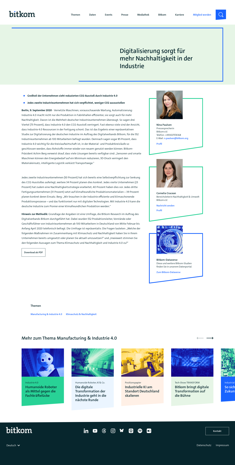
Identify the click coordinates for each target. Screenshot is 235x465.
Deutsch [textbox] (11, 445)
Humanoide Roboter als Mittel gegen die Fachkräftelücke (41, 391)
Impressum (222, 445)
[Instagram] (113, 433)
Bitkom (162, 14)
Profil (159, 143)
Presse (124, 14)
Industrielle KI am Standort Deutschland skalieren (142, 391)
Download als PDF (33, 252)
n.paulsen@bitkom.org (176, 138)
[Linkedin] (86, 433)
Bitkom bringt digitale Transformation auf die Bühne (192, 391)
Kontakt (217, 431)
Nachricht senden (165, 205)
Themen (75, 14)
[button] (210, 338)
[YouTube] (95, 433)
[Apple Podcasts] (131, 433)
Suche (219, 12)
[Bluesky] (122, 433)
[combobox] (13, 445)
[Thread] (104, 433)
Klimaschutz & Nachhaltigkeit (81, 314)
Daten (92, 14)
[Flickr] (149, 433)
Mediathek (143, 14)
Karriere (179, 14)
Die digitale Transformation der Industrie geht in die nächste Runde (90, 393)
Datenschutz (204, 445)
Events (108, 14)
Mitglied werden (202, 14)
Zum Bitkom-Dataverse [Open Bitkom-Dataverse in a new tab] (168, 272)
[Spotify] (140, 433)
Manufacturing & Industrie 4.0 (46, 314)
